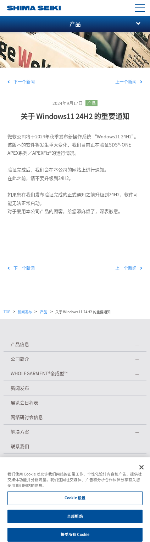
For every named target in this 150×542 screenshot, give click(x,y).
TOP (7, 311)
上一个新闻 (129, 82)
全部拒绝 (75, 518)
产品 (91, 103)
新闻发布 (25, 311)
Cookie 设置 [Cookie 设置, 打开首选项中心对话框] (75, 500)
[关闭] (141, 470)
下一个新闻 (21, 82)
